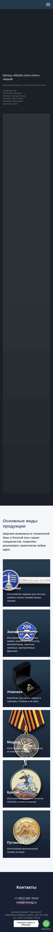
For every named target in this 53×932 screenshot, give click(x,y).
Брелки (13, 792)
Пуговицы (15, 842)
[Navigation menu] (48, 4)
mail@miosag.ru (26, 902)
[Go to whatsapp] (46, 923)
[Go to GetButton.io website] (46, 929)
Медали (13, 742)
